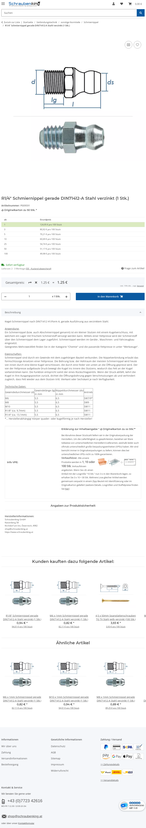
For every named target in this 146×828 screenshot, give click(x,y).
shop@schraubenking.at (25, 802)
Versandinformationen (14, 744)
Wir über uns (8, 732)
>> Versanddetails (110, 766)
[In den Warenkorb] (4, 36)
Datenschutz (58, 732)
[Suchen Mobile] (69, 13)
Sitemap (55, 744)
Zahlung (6, 738)
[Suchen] (141, 13)
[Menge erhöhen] (66, 282)
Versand (44, 817)
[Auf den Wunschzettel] (137, 45)
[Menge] (29, 282)
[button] (114, 3)
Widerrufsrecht (59, 756)
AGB (53, 738)
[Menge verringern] (5, 282)
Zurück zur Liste (12, 22)
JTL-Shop (129, 825)
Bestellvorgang (9, 750)
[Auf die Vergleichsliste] (128, 45)
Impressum (57, 750)
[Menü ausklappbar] (3, 2)
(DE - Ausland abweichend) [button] (38, 268)
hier (67, 474)
